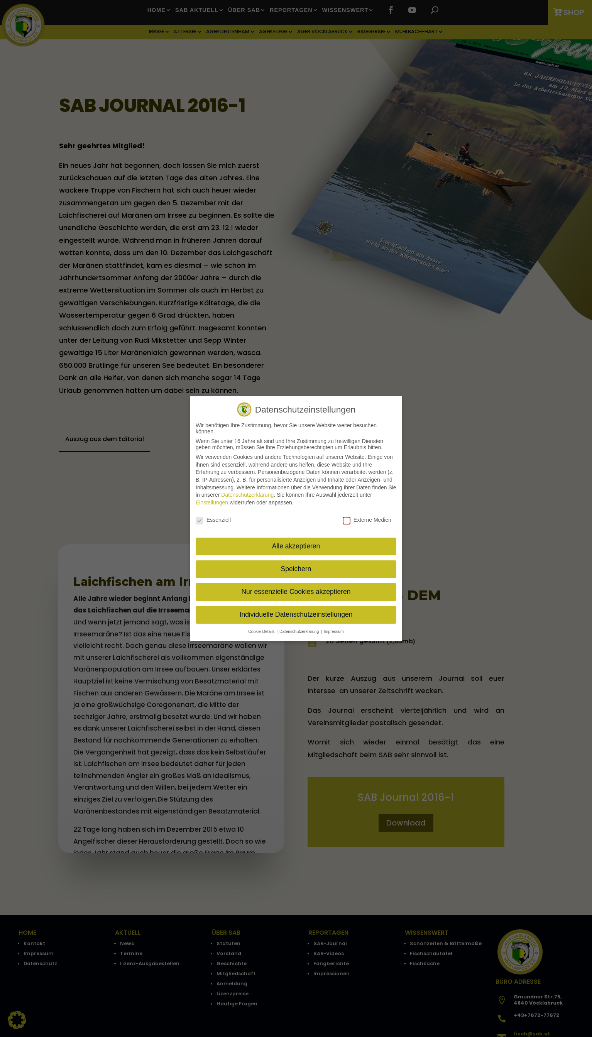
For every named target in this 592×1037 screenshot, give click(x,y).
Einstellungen (212, 501)
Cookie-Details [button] (262, 630)
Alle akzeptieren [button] (296, 545)
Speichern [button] (296, 568)
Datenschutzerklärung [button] (299, 630)
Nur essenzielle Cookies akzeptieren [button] (295, 591)
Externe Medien (367, 519)
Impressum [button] (334, 630)
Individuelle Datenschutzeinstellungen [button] (296, 613)
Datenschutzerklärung (247, 494)
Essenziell (213, 519)
